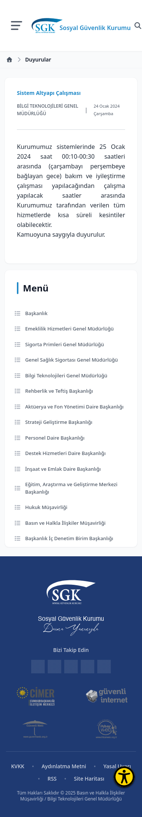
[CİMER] (35, 695)
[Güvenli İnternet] (106, 695)
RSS (52, 778)
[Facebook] (54, 666)
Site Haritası (89, 778)
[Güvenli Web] (35, 728)
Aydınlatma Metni (64, 766)
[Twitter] (71, 666)
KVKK (17, 766)
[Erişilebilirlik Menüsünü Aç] (124, 776)
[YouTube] (104, 666)
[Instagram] (87, 666)
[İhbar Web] (106, 728)
